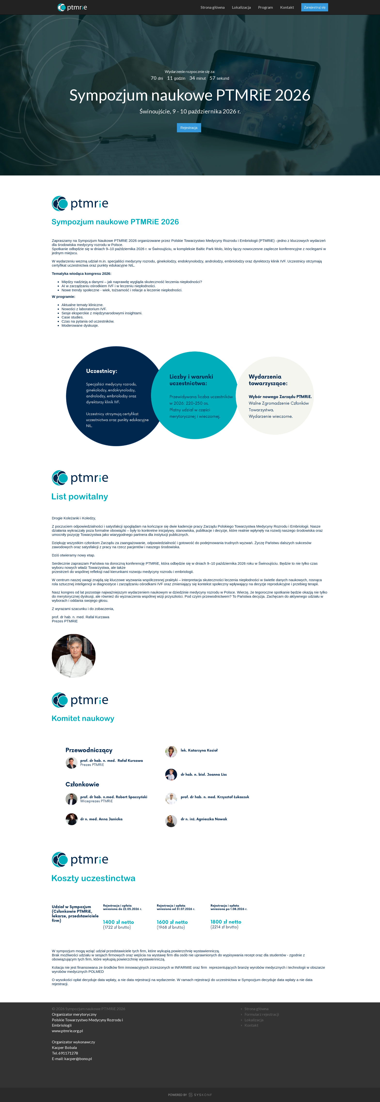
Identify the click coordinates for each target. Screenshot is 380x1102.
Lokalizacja (241, 7)
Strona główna (213, 7)
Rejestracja (189, 128)
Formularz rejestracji (262, 1014)
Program (265, 7)
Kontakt (287, 7)
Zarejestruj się (314, 7)
